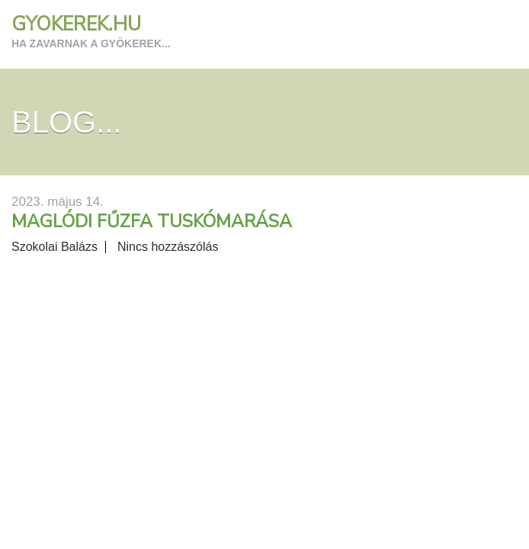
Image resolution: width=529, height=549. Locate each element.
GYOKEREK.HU (76, 24)
